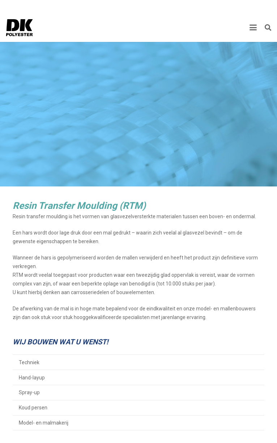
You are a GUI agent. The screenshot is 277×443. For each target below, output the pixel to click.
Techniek (29, 362)
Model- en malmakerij (43, 423)
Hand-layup (32, 377)
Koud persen (33, 407)
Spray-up (29, 392)
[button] (253, 27)
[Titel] (19, 27)
